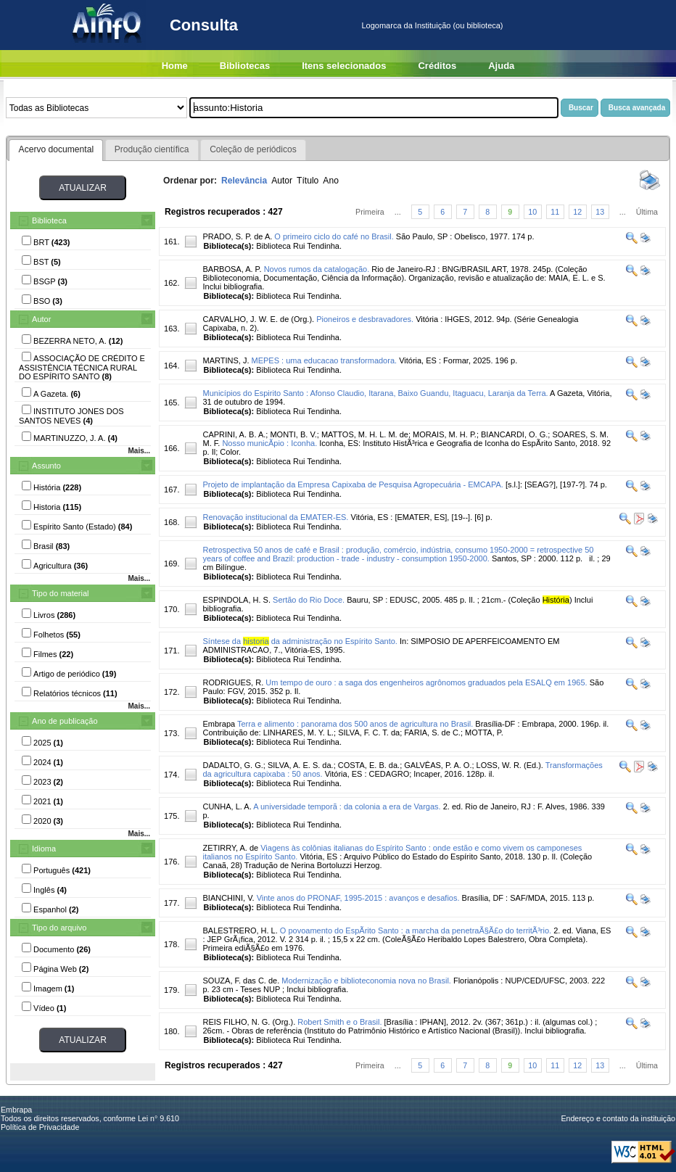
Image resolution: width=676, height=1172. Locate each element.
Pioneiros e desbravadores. (364, 319)
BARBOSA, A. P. (231, 269)
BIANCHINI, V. (228, 898)
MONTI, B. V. (293, 434)
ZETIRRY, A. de (230, 847)
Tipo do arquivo (59, 927)
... (398, 211)
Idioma (44, 848)
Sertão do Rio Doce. (309, 599)
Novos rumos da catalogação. (317, 269)
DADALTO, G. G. (232, 765)
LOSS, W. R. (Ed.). (510, 765)
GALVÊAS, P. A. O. (437, 765)
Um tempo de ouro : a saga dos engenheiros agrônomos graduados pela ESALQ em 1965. (426, 682)
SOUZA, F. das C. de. (240, 980)
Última (647, 211)
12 (577, 211)
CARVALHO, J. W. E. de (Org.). (258, 319)
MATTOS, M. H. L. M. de (364, 434)
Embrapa (218, 723)
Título (307, 181)
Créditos (437, 65)
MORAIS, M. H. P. (445, 434)
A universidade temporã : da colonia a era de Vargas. (346, 806)
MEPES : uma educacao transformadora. (324, 360)
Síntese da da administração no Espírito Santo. (299, 641)
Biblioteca (49, 220)
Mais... (139, 451)
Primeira (369, 211)
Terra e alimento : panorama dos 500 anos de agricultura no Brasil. (355, 723)
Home (175, 65)
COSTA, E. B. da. (369, 765)
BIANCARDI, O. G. (514, 434)
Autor (41, 319)
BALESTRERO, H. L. (239, 930)
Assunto (46, 465)
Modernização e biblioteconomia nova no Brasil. (366, 980)
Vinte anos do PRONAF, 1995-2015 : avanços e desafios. (358, 898)
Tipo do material (60, 593)
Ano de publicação (65, 721)
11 (555, 211)
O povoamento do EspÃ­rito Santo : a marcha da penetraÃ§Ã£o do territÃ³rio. (415, 930)
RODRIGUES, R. (232, 682)
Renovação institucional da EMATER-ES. (275, 517)
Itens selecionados (344, 65)
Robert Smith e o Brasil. (339, 1022)
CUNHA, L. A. (226, 806)
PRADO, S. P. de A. (237, 236)
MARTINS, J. (225, 360)
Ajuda (501, 65)
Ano (331, 181)
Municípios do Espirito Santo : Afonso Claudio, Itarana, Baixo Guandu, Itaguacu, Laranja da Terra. (375, 393)
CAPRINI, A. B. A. (233, 434)
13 (599, 211)
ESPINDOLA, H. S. (236, 599)
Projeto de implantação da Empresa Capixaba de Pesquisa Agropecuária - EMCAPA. (352, 484)
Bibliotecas (245, 65)
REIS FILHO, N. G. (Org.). (248, 1022)
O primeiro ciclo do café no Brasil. (333, 236)
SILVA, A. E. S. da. (301, 765)
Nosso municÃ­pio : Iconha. (269, 443)
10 (532, 211)
